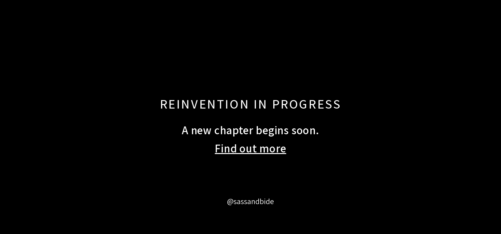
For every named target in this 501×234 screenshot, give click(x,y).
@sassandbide (250, 201)
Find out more (250, 148)
